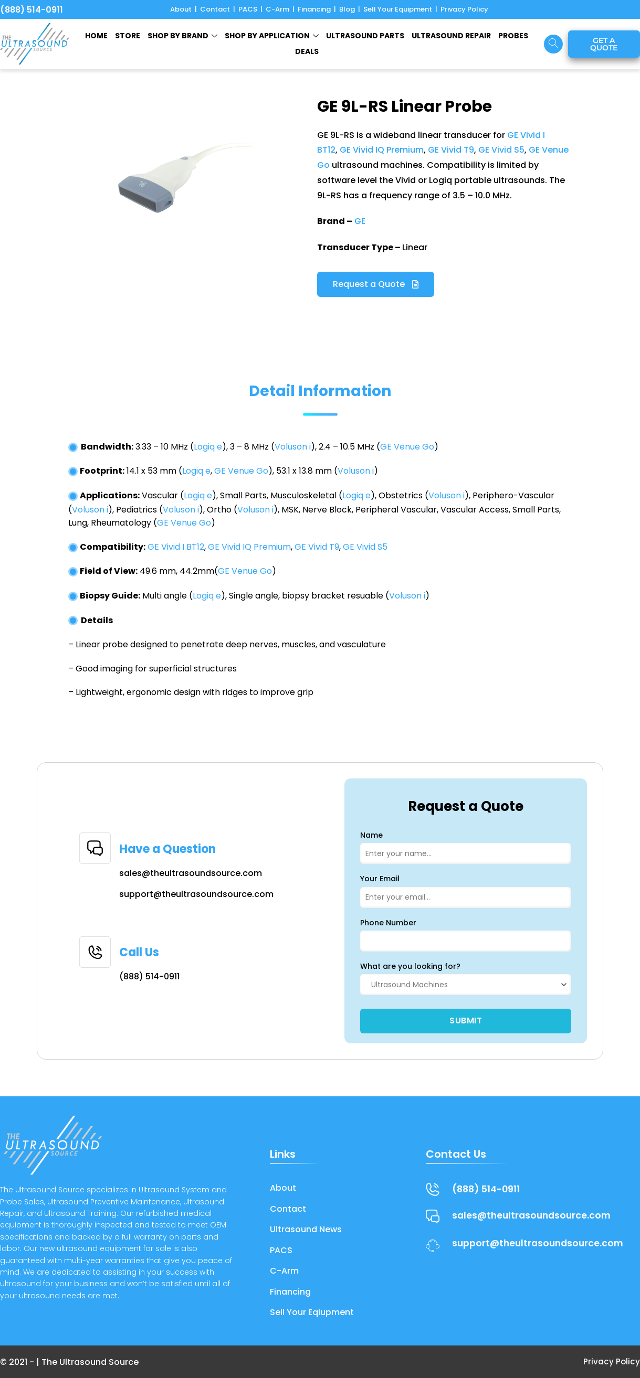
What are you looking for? (410, 966)
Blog (347, 9)
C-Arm (277, 9)
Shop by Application (272, 35)
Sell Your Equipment (397, 9)
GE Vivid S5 (501, 150)
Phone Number (388, 922)
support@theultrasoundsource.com (196, 894)
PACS (247, 9)
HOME (96, 35)
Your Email (380, 878)
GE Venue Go (407, 447)
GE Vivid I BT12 (176, 547)
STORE (127, 35)
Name (371, 835)
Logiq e (208, 447)
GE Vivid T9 (451, 150)
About (181, 9)
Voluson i (293, 447)
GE (359, 221)
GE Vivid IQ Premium (382, 150)
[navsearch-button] (553, 44)
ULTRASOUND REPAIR (451, 35)
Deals (307, 51)
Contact (215, 9)
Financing (314, 9)
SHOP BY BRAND (182, 35)
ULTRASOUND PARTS (365, 35)
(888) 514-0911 (31, 10)
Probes (513, 35)
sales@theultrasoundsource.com (190, 873)
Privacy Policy (464, 9)
